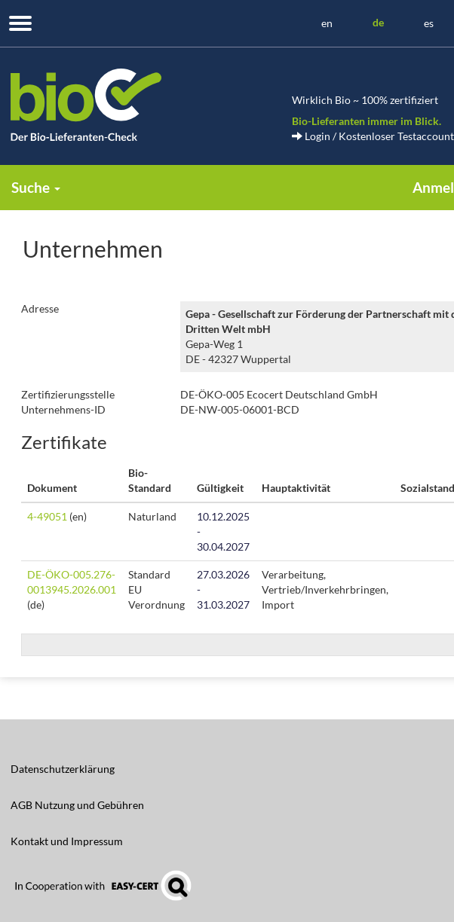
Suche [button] (35, 187)
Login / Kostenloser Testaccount (373, 136)
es (429, 23)
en (327, 23)
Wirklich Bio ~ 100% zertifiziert (365, 99)
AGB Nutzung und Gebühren (77, 804)
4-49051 (47, 516)
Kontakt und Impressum (67, 841)
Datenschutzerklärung (63, 768)
